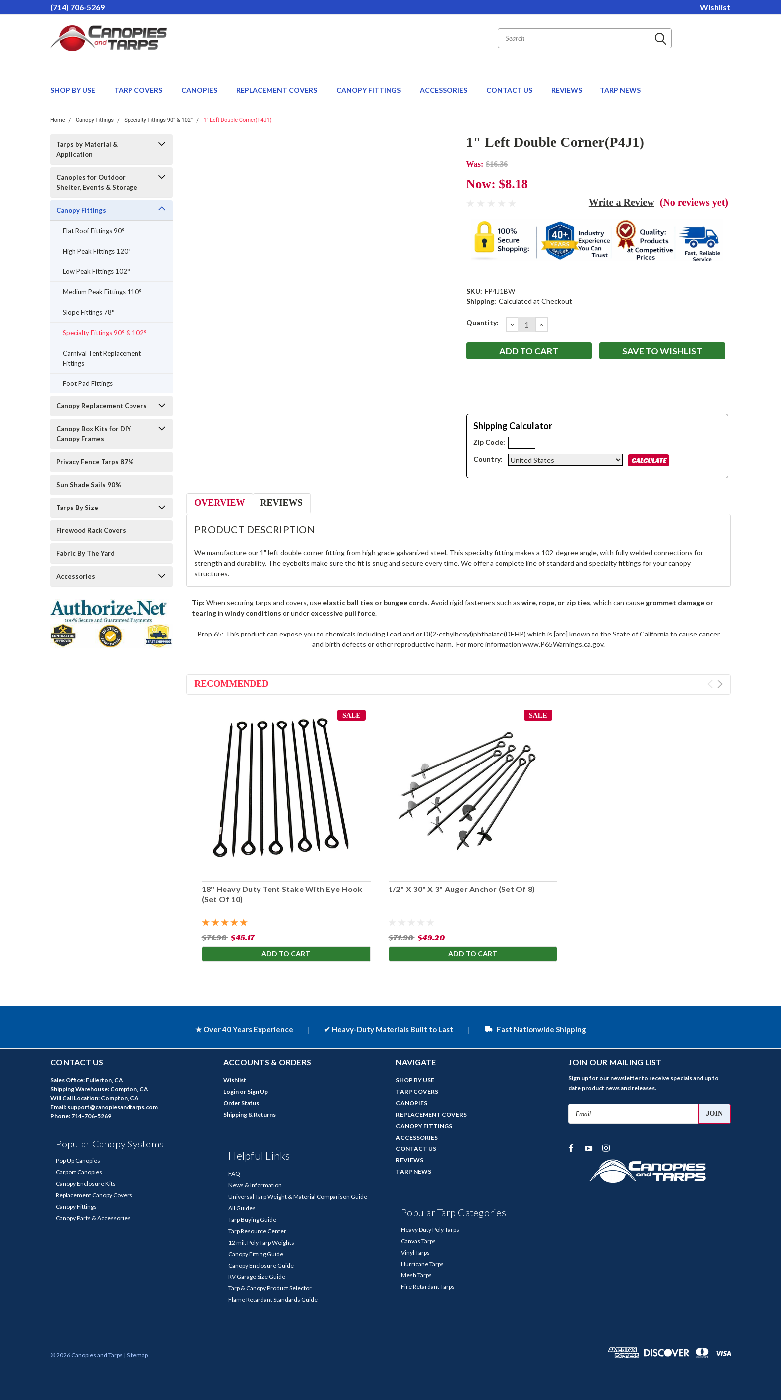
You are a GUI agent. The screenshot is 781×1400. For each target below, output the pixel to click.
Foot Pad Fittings (88, 383)
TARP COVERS (139, 90)
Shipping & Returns (249, 1114)
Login (231, 1091)
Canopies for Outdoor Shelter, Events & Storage (96, 182)
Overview (219, 503)
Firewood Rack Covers (91, 530)
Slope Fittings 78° (89, 312)
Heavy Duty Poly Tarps (430, 1229)
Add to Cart (285, 953)
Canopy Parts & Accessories (93, 1218)
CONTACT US (510, 90)
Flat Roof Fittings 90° (94, 231)
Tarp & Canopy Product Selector (270, 1288)
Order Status (241, 1103)
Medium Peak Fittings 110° (102, 292)
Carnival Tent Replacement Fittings (102, 358)
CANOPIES (200, 90)
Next (720, 684)
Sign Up (257, 1091)
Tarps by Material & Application (87, 149)
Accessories (75, 576)
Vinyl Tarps (415, 1252)
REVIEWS (566, 90)
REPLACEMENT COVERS (277, 90)
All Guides (242, 1208)
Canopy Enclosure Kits (86, 1183)
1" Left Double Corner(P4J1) (237, 120)
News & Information (255, 1185)
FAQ (234, 1173)
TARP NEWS (620, 90)
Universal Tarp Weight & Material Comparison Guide (297, 1196)
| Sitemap (136, 1355)
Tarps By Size (77, 507)
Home (57, 120)
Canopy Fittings (95, 120)
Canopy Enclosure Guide (261, 1265)
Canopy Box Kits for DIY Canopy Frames (93, 434)
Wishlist (715, 7)
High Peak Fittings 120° (97, 251)
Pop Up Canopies (78, 1160)
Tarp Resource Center (257, 1231)
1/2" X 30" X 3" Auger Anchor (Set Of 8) (461, 888)
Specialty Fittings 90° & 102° (158, 120)
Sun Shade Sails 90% (88, 485)
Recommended (231, 684)
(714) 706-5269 (77, 7)
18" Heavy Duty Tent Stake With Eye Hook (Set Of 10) (281, 894)
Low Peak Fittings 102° (96, 271)
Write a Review (621, 202)
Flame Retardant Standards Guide (273, 1299)
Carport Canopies (79, 1172)
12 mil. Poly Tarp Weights (261, 1242)
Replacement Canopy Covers (94, 1195)
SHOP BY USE (73, 90)
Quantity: (482, 322)
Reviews (281, 503)
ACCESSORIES (444, 90)
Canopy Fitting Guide (255, 1254)
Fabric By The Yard (85, 553)
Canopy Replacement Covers (101, 406)
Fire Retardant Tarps (428, 1286)
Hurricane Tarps (422, 1264)
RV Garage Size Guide (256, 1276)
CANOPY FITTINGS (369, 90)
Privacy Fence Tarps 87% (95, 462)
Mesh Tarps (416, 1275)
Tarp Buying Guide (252, 1219)
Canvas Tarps (418, 1241)
